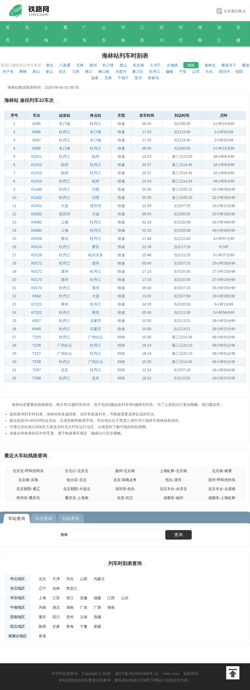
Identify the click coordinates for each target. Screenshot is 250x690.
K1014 (36, 181)
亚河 (138, 78)
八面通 (64, 65)
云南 (83, 617)
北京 (27, 33)
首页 (8, 33)
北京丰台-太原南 (221, 489)
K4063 (36, 230)
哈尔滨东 (95, 255)
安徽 (238, 33)
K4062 (36, 222)
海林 (191, 65)
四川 (161, 33)
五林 (108, 78)
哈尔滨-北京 (77, 480)
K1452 (36, 197)
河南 (123, 33)
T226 (36, 345)
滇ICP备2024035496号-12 (136, 673)
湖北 (56, 607)
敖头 (49, 65)
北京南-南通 (222, 471)
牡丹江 (154, 71)
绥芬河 (224, 71)
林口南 (103, 71)
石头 (209, 71)
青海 (70, 626)
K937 (36, 321)
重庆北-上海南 (76, 498)
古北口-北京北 (76, 471)
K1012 (36, 165)
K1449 (36, 189)
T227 (36, 353)
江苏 (142, 33)
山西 (83, 579)
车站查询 (16, 518)
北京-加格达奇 (125, 480)
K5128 (36, 255)
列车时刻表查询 (125, 563)
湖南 (200, 33)
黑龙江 (71, 588)
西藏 (97, 617)
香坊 (64, 238)
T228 (36, 362)
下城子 (123, 78)
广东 (84, 33)
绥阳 (239, 71)
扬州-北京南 (125, 471)
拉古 (62, 71)
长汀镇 (108, 65)
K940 (36, 329)
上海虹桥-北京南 (173, 471)
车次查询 (43, 518)
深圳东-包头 (125, 489)
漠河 (95, 263)
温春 (95, 78)
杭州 (95, 156)
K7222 (36, 312)
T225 (36, 337)
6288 (37, 148)
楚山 (123, 65)
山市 (196, 71)
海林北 (210, 65)
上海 (46, 33)
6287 (37, 140)
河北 (180, 33)
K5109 (36, 238)
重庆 (65, 33)
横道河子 (228, 65)
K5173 (36, 279)
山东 (104, 33)
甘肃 (56, 626)
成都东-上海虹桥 (221, 498)
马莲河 (120, 71)
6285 (37, 124)
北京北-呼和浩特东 (28, 471)
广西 (97, 607)
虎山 (36, 71)
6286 (37, 132)
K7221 (36, 304)
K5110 (36, 247)
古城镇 (172, 65)
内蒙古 (99, 579)
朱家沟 (153, 78)
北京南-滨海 (28, 480)
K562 (36, 296)
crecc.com (170, 673)
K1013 (36, 173)
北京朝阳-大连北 (76, 489)
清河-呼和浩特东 (221, 480)
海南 (111, 607)
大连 (64, 206)
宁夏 (83, 626)
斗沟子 (155, 65)
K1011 (36, 156)
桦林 (23, 71)
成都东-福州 (173, 498)
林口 (88, 71)
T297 (36, 370)
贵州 (70, 617)
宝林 (80, 65)
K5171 (36, 263)
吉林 (56, 588)
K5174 (36, 288)
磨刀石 (137, 71)
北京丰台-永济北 (173, 489)
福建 (97, 598)
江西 (111, 598)
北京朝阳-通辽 (28, 489)
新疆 (97, 626)
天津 (56, 579)
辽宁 (42, 588)
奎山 (49, 71)
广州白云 (95, 337)
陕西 (42, 626)
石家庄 (95, 321)
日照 (95, 189)
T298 (36, 378)
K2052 (36, 214)
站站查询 (70, 518)
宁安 (182, 71)
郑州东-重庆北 (28, 498)
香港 (42, 636)
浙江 (219, 33)
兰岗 (75, 71)
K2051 (36, 206)
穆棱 (169, 71)
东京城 (138, 65)
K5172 (36, 271)
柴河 (93, 65)
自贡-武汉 (125, 498)
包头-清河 (173, 480)
